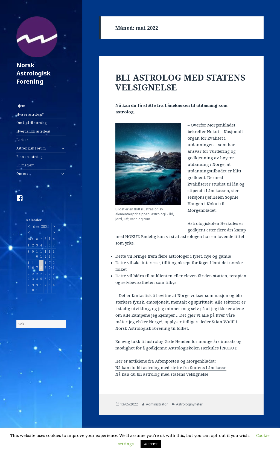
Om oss (22, 173)
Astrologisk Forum (31, 148)
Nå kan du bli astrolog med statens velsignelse (161, 374)
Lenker (22, 139)
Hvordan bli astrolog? (33, 131)
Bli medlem (25, 165)
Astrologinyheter (189, 404)
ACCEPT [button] (151, 444)
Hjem (20, 106)
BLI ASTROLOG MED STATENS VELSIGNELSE (180, 82)
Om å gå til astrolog (31, 122)
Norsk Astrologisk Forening (33, 73)
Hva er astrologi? (29, 114)
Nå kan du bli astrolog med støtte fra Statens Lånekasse (170, 367)
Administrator (157, 404)
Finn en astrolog (29, 156)
